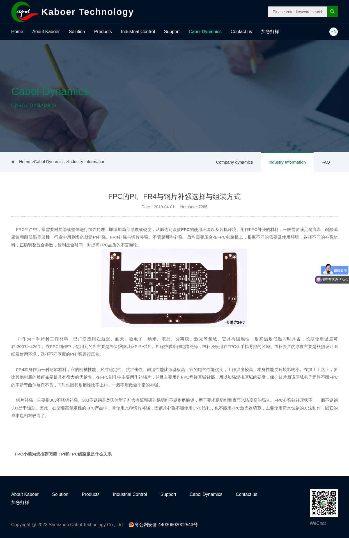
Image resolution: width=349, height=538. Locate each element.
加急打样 (270, 31)
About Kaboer (46, 31)
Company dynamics (234, 162)
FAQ (326, 162)
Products (103, 31)
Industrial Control (138, 31)
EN (333, 31)
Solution (77, 31)
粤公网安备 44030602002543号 (163, 524)
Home (17, 31)
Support (172, 31)
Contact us (241, 31)
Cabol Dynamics (205, 31)
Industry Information (287, 162)
